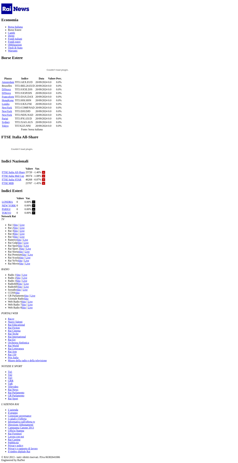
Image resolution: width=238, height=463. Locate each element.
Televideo (13, 386)
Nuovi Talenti (15, 321)
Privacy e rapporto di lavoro (23, 448)
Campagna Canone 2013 (21, 427)
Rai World (13, 345)
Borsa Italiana (15, 26)
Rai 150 (12, 354)
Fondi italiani (15, 38)
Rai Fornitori (15, 433)
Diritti (11, 35)
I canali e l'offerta (17, 418)
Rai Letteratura (16, 348)
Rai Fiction (14, 327)
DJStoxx (6, 89)
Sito (16, 224)
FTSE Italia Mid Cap (13, 176)
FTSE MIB (8, 183)
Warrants (12, 50)
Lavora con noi (16, 436)
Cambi (11, 32)
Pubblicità (13, 442)
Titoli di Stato (15, 47)
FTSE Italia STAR (11, 179)
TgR (10, 383)
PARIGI (6, 209)
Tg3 (10, 377)
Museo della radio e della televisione (27, 360)
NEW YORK (9, 205)
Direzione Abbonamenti (20, 424)
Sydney (6, 122)
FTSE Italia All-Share (13, 172)
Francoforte (8, 96)
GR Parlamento (16, 395)
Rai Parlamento (16, 392)
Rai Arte (12, 351)
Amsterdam (8, 82)
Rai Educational (16, 324)
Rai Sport (13, 398)
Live (22, 224)
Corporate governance (19, 415)
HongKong (8, 100)
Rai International (17, 336)
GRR (10, 380)
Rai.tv (11, 318)
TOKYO (6, 212)
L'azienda (13, 409)
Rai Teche (13, 333)
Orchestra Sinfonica (18, 342)
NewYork (7, 107)
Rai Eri (12, 339)
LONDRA (7, 201)
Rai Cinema (14, 330)
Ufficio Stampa (16, 430)
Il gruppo (13, 412)
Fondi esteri (14, 41)
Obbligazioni (15, 44)
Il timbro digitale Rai (19, 451)
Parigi (5, 118)
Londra (5, 104)
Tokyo (5, 125)
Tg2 (10, 374)
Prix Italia (13, 357)
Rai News (13, 389)
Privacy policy (15, 445)
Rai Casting (14, 439)
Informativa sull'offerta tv (21, 421)
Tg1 (10, 371)
